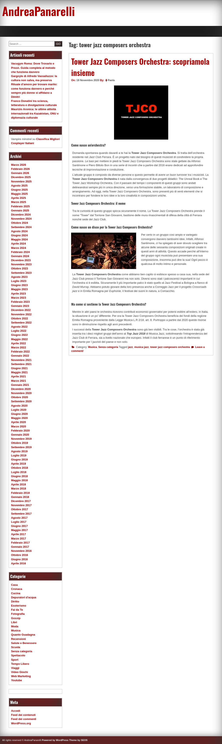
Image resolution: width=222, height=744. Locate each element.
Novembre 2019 (21, 438)
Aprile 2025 (18, 198)
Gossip (15, 618)
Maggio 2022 (19, 339)
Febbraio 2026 (20, 169)
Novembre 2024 (21, 218)
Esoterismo (18, 605)
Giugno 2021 (19, 368)
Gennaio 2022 (20, 355)
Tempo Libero (20, 663)
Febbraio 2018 (20, 492)
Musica (92, 347)
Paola (111, 80)
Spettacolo (18, 655)
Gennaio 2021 (20, 384)
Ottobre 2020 (19, 397)
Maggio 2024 (19, 239)
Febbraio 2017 (20, 542)
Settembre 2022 (21, 322)
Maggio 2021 (19, 372)
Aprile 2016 (18, 563)
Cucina (15, 593)
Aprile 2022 (18, 343)
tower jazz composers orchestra (170, 347)
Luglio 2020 (18, 409)
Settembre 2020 (21, 401)
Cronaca (16, 589)
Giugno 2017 (19, 526)
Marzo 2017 (18, 538)
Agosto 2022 (19, 326)
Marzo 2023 (18, 297)
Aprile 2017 (18, 534)
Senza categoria (108, 347)
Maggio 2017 (19, 530)
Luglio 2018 (18, 472)
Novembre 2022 (21, 314)
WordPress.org (21, 723)
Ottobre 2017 (19, 509)
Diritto (15, 601)
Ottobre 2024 (19, 222)
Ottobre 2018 (19, 467)
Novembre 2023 (21, 264)
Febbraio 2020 (20, 430)
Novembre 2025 (21, 181)
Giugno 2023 (19, 285)
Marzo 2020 (18, 426)
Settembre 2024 (21, 227)
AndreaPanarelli (38, 10)
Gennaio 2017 (20, 546)
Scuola (15, 647)
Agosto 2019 (19, 451)
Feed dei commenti (23, 719)
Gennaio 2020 (20, 434)
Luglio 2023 (18, 281)
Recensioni (18, 639)
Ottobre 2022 (19, 318)
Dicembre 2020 (21, 389)
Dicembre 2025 (21, 177)
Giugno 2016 (19, 559)
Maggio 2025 (19, 193)
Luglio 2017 (18, 521)
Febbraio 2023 (20, 301)
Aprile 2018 (18, 484)
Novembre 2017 (21, 505)
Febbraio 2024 (20, 252)
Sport (14, 659)
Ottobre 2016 (19, 555)
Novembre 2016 (21, 550)
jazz (130, 347)
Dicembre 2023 (21, 260)
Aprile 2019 (18, 463)
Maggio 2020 (19, 418)
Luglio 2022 (18, 330)
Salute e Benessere (23, 643)
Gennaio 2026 (20, 173)
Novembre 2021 (21, 360)
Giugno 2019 (19, 459)
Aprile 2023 (18, 293)
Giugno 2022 (19, 335)
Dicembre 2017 (21, 501)
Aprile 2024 (18, 243)
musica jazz (141, 347)
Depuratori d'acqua (23, 597)
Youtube (16, 680)
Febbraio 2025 (20, 206)
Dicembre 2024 (21, 214)
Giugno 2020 (19, 413)
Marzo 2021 (18, 380)
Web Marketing (21, 676)
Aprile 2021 (18, 376)
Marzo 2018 (18, 488)
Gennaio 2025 (20, 210)
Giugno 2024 (19, 235)
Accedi (15, 710)
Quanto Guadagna (23, 634)
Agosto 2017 (19, 517)
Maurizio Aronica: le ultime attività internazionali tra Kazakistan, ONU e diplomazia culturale (35, 113)
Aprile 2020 (18, 422)
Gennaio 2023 (20, 306)
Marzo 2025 (18, 202)
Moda (14, 626)
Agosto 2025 (19, 185)
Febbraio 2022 (20, 351)
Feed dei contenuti (23, 715)
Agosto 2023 (19, 277)
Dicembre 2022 (21, 310)
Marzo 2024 (18, 248)
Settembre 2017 (21, 513)
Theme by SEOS (78, 740)
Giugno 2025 (19, 189)
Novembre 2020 (21, 393)
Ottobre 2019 (19, 442)
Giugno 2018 (19, 476)
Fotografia (18, 613)
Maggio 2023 (19, 289)
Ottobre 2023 (19, 268)
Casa (14, 584)
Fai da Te (17, 609)
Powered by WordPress (55, 740)
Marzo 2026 (18, 164)
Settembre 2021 (21, 364)
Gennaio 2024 (20, 256)
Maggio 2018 (19, 480)
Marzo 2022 (18, 347)
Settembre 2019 (21, 447)
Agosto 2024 (19, 231)
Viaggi (15, 668)
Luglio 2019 (18, 455)
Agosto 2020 (19, 405)
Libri (14, 622)
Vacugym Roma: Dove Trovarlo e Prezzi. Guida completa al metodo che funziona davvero (33, 67)
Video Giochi (19, 672)
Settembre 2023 (21, 272)
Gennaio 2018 (20, 497)
